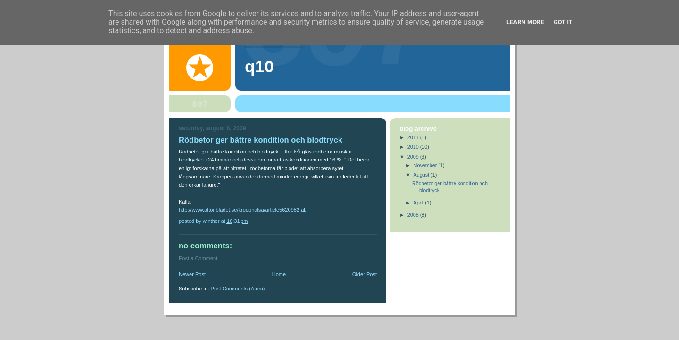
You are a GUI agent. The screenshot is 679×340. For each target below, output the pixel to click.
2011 (413, 137)
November (426, 165)
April (419, 202)
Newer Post (192, 274)
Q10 (259, 66)
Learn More (525, 22)
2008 (413, 215)
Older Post (364, 274)
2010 (413, 147)
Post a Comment (198, 258)
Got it (563, 22)
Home (279, 274)
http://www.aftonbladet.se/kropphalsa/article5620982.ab (242, 209)
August (422, 175)
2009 (413, 157)
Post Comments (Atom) (238, 288)
